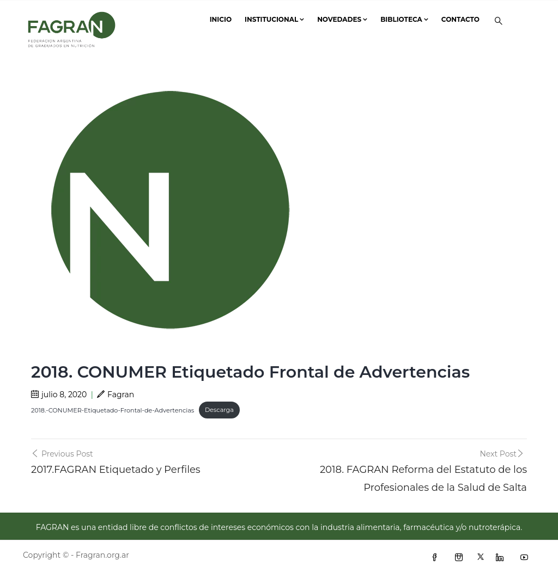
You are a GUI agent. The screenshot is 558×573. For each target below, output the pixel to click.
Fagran (115, 394)
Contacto (460, 19)
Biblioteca (404, 19)
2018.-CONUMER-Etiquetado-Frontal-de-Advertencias (112, 410)
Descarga (219, 410)
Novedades (342, 19)
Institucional (274, 19)
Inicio (221, 19)
